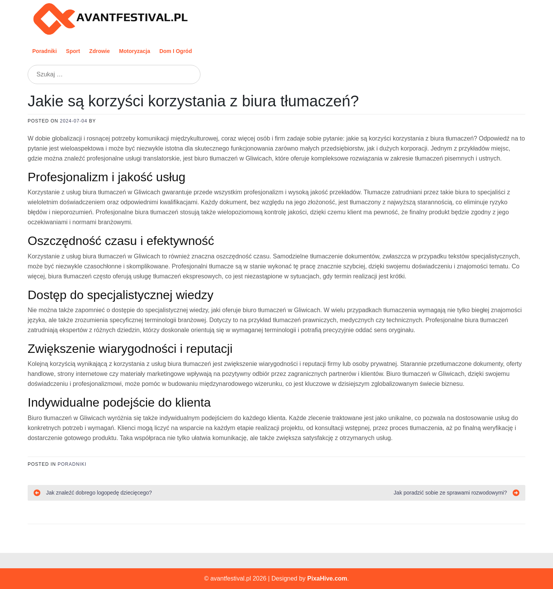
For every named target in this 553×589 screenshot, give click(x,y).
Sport (73, 51)
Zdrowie (99, 51)
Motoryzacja (134, 51)
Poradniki (44, 51)
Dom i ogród (175, 51)
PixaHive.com (327, 578)
